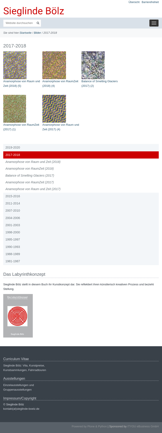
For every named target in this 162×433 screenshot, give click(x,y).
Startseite (25, 32)
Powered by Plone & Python (89, 426)
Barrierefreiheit (150, 2)
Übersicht (134, 2)
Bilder (37, 32)
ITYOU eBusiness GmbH (143, 426)
